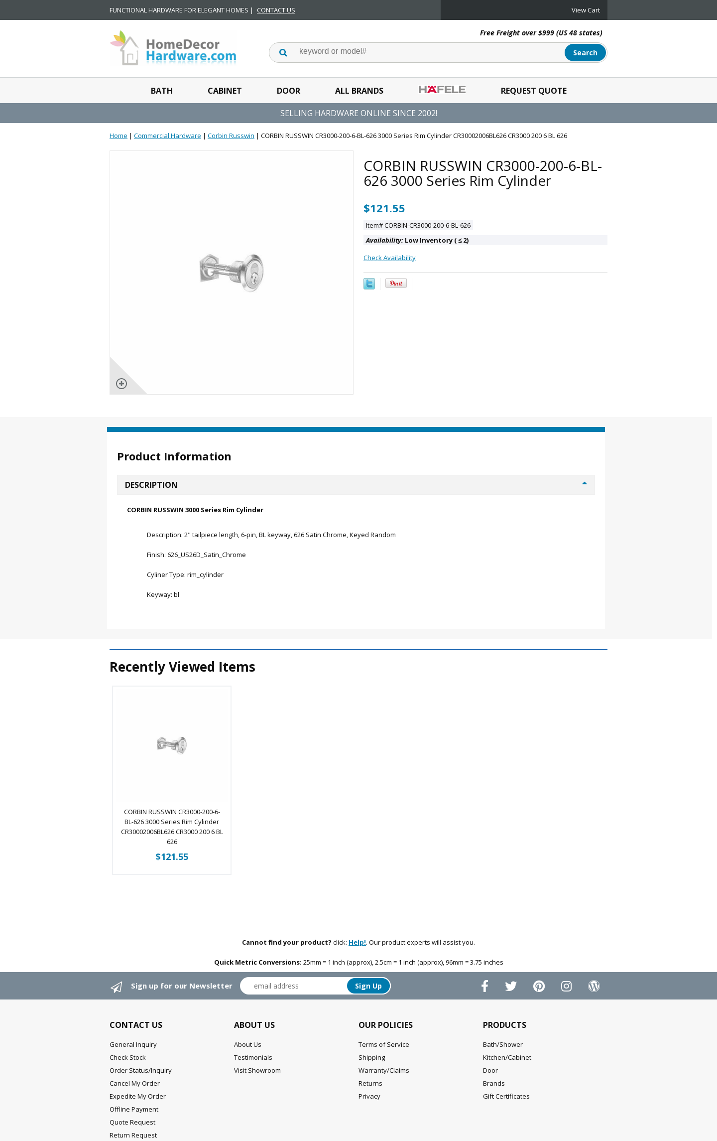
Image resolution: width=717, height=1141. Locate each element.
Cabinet (225, 90)
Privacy (369, 1096)
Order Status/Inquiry (141, 1070)
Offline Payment (134, 1109)
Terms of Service (383, 1044)
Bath (162, 90)
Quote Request (132, 1122)
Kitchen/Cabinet (507, 1057)
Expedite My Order (138, 1096)
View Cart (586, 9)
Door (288, 90)
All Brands (359, 90)
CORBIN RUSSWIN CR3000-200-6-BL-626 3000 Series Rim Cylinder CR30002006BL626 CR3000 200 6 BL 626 (172, 826)
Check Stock (128, 1057)
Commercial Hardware (167, 135)
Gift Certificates (506, 1096)
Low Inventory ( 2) (417, 240)
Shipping (371, 1057)
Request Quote (534, 90)
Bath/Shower (503, 1044)
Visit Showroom (257, 1070)
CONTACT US (276, 9)
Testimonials (253, 1057)
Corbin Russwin (231, 135)
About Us (247, 1044)
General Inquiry (133, 1044)
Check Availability (389, 257)
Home (118, 135)
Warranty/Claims (383, 1070)
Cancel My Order (135, 1083)
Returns (370, 1083)
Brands (494, 1083)
